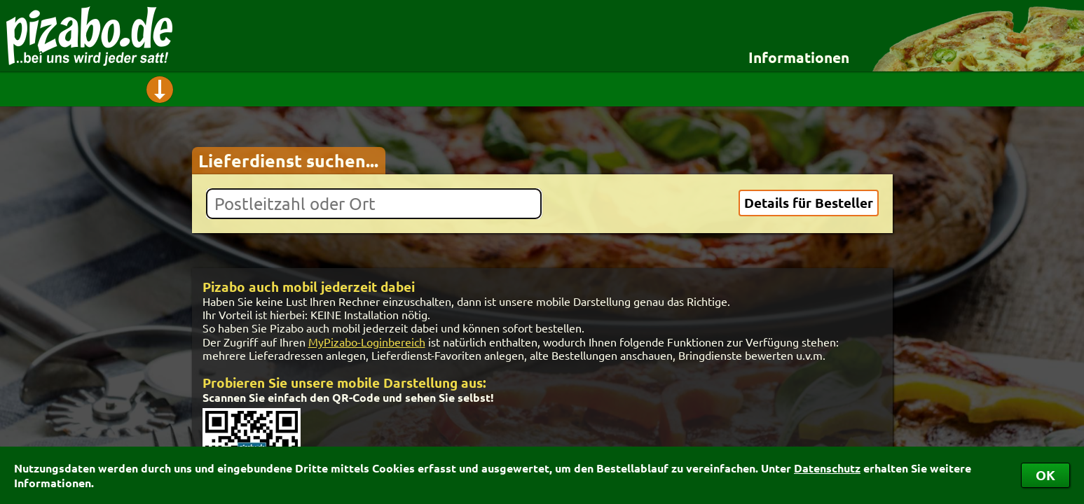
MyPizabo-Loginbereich (366, 342)
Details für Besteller (808, 202)
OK (1045, 475)
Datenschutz (827, 468)
